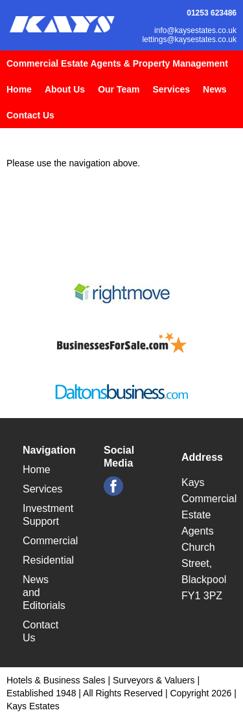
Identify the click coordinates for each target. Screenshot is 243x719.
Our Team (118, 89)
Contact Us (30, 115)
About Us (65, 89)
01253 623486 (212, 12)
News (215, 89)
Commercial (50, 540)
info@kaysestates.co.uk (195, 30)
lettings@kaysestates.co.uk (189, 39)
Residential (48, 560)
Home (19, 89)
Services (171, 89)
